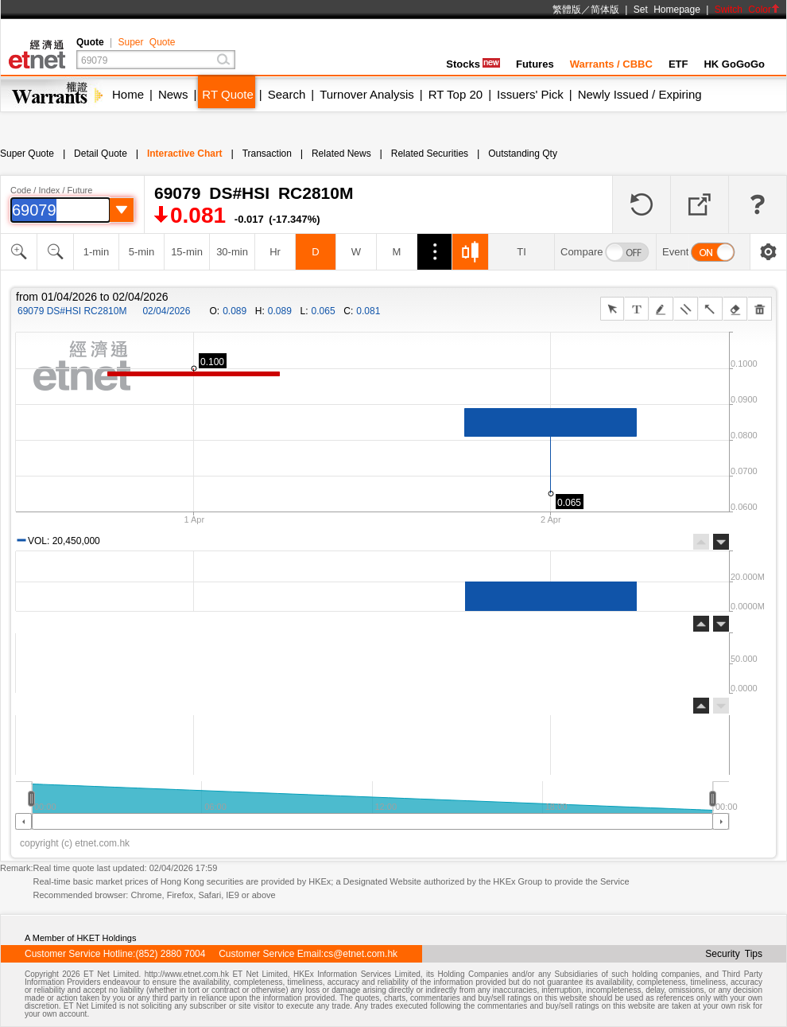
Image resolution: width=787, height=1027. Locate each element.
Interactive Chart (185, 153)
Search (287, 94)
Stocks (473, 64)
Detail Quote (100, 153)
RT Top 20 (455, 94)
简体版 (605, 9)
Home (128, 94)
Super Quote (146, 42)
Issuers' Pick (530, 94)
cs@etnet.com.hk (360, 953)
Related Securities (429, 153)
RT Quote (227, 94)
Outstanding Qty (522, 153)
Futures (535, 64)
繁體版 (566, 9)
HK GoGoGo (734, 64)
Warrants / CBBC (611, 64)
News (173, 94)
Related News (341, 153)
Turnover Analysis (367, 94)
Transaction (267, 153)
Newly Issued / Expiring (640, 94)
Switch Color (747, 9)
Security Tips (733, 953)
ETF (678, 64)
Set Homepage (667, 9)
